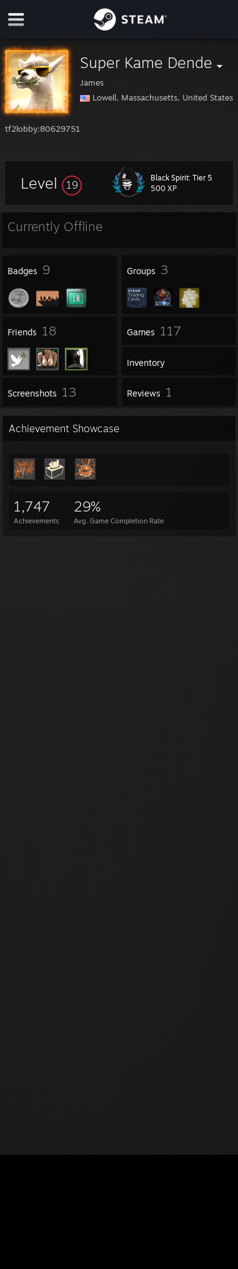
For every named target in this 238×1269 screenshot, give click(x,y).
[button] (51, 182)
